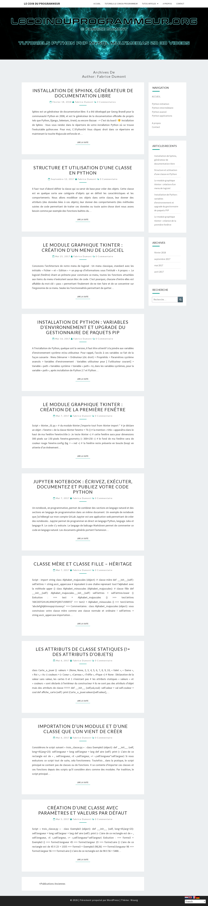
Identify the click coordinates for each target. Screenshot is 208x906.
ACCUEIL (96, 3)
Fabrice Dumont (84, 102)
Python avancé (159, 111)
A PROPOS (167, 3)
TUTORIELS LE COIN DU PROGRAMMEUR (121, 3)
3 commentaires (106, 102)
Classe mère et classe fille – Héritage (83, 563)
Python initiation (160, 103)
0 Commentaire (109, 179)
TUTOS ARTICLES (149, 3)
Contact (156, 127)
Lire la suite (83, 142)
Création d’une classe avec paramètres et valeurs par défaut (82, 810)
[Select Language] (195, 901)
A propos (156, 123)
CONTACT (180, 3)
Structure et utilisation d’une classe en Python (82, 170)
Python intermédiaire (162, 107)
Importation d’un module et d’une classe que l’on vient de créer (83, 729)
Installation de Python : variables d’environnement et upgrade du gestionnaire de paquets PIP (82, 327)
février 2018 (160, 252)
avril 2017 (159, 271)
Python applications (162, 115)
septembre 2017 (162, 259)
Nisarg (134, 900)
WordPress (113, 900)
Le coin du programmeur (42, 3)
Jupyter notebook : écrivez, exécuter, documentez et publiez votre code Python (82, 486)
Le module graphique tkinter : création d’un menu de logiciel (83, 247)
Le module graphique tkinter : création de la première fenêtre (83, 407)
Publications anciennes (52, 883)
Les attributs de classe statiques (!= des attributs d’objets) (83, 651)
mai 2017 (158, 265)
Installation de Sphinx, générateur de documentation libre (82, 93)
